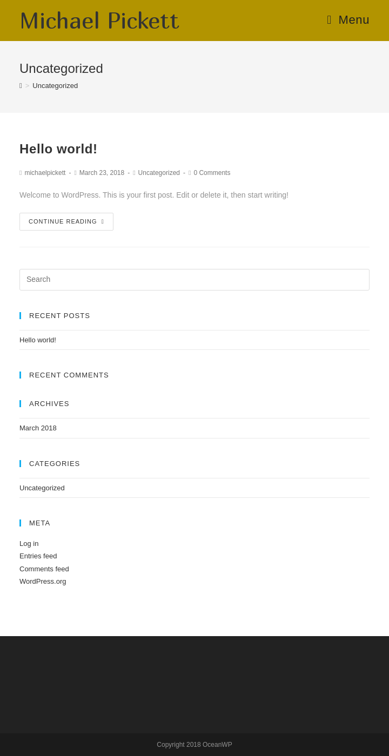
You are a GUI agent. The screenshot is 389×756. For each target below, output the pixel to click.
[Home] (20, 86)
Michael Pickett (99, 19)
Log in (28, 543)
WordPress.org (42, 581)
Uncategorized (159, 173)
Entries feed (38, 556)
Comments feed (44, 569)
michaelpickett (44, 173)
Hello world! (58, 148)
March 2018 (38, 428)
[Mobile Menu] (348, 19)
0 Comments (211, 173)
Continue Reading (66, 221)
